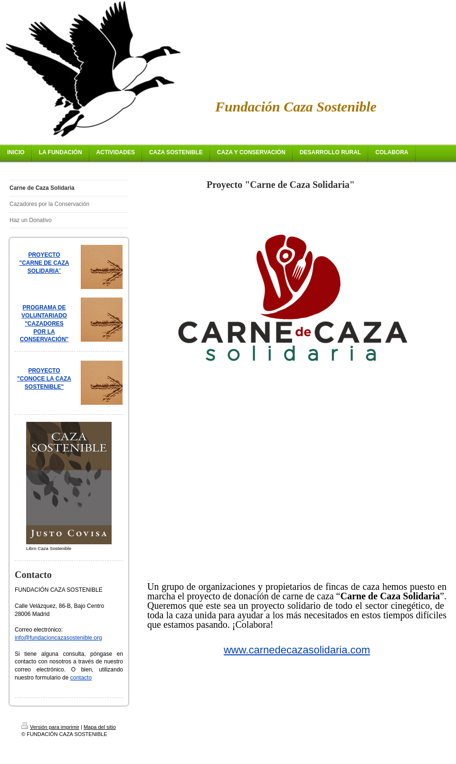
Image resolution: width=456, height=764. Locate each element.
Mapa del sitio (100, 727)
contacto (81, 677)
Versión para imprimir (50, 727)
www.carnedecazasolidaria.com (297, 650)
